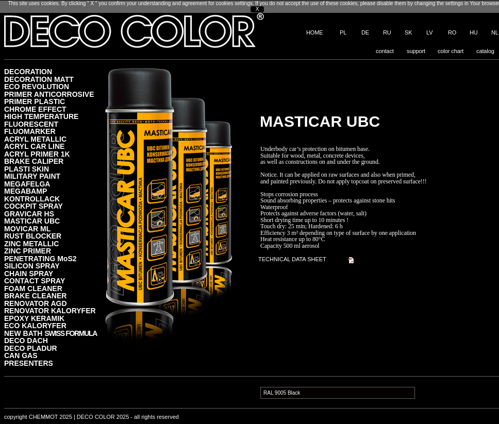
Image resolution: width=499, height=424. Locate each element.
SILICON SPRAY (32, 265)
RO (452, 32)
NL (494, 32)
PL (343, 32)
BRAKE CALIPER (33, 161)
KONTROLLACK (32, 198)
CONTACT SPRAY (34, 280)
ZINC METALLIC (31, 243)
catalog (485, 51)
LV (429, 32)
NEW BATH (50, 333)
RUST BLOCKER (32, 236)
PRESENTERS (28, 363)
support (416, 51)
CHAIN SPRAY (28, 273)
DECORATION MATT (39, 79)
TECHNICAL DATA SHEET (292, 259)
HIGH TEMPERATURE (41, 116)
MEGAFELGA (27, 184)
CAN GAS (21, 355)
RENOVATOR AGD (35, 303)
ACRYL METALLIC (35, 139)
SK (408, 32)
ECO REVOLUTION (36, 86)
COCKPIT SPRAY (33, 206)
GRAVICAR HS (29, 213)
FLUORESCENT (31, 124)
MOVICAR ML (27, 228)
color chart (450, 51)
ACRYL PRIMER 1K (37, 154)
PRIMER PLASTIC (34, 101)
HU (474, 32)
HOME (314, 32)
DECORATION (28, 71)
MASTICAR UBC (32, 221)
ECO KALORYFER (35, 325)
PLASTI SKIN (26, 169)
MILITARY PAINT (32, 176)
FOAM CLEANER (33, 288)
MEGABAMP (25, 191)
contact (385, 51)
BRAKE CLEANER (35, 295)
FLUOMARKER (30, 131)
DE (365, 32)
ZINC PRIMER (27, 251)
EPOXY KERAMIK (34, 318)
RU (387, 32)
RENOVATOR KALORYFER (50, 310)
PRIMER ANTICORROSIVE (49, 94)
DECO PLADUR (30, 348)
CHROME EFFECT (35, 109)
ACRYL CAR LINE (34, 146)
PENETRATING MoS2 (40, 258)
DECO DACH (26, 340)
